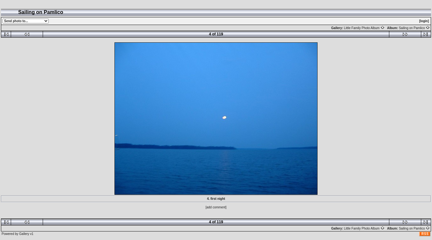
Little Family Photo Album (364, 28)
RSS (425, 234)
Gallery (24, 234)
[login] (424, 21)
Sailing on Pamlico (414, 28)
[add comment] (216, 207)
